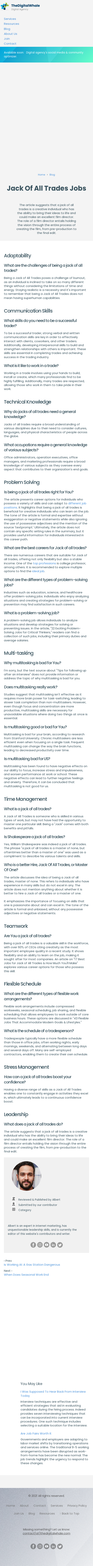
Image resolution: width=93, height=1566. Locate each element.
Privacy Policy (77, 1505)
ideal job (38, 571)
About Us (10, 34)
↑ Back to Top (69, 1513)
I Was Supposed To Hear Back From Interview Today (53, 1393)
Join (7, 39)
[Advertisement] (46, 111)
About (24, 1505)
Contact (10, 43)
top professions (44, 563)
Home (10, 1505)
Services (10, 19)
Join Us (19, 1513)
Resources (11, 24)
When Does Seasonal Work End (26, 1275)
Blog (7, 29)
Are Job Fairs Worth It (36, 1433)
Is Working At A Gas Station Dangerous (32, 1265)
